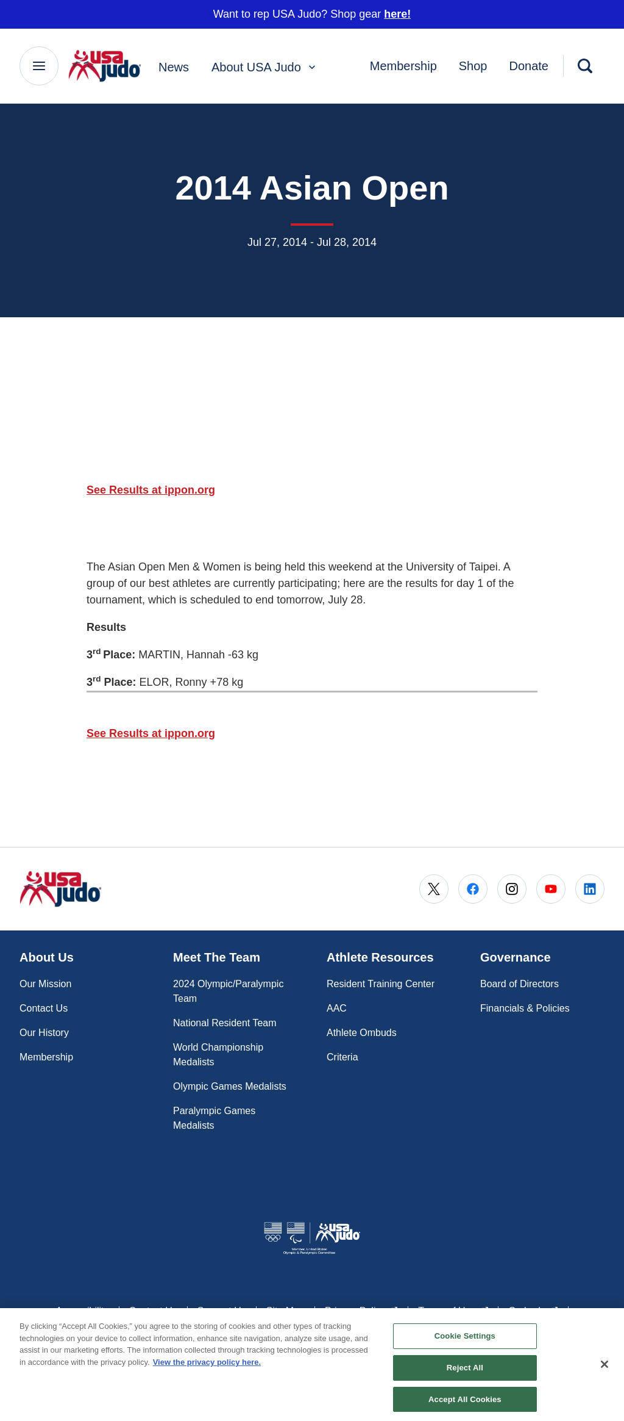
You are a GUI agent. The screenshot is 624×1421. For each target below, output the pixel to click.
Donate (529, 66)
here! (397, 14)
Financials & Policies (525, 1008)
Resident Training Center (380, 984)
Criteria (342, 1057)
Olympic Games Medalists (229, 1086)
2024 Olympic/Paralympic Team (228, 991)
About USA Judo (264, 67)
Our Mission (45, 984)
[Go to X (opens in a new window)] (433, 889)
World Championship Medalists (218, 1054)
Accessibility (81, 1311)
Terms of (453, 1310)
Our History (44, 1032)
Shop (473, 66)
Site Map (285, 1311)
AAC (337, 1008)
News (173, 67)
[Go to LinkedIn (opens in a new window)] (589, 889)
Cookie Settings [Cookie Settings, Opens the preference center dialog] (464, 1340)
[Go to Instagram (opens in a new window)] (511, 889)
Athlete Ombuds (362, 1032)
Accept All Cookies (465, 1403)
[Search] (585, 65)
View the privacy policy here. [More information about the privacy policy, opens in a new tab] (207, 1367)
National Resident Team (225, 1023)
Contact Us (44, 1008)
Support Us (221, 1311)
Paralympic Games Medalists (214, 1118)
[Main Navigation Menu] (39, 65)
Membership (403, 66)
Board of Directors (519, 984)
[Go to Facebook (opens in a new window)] (473, 889)
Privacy (361, 1310)
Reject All (465, 1372)
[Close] (604, 1369)
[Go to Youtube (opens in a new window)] (551, 889)
